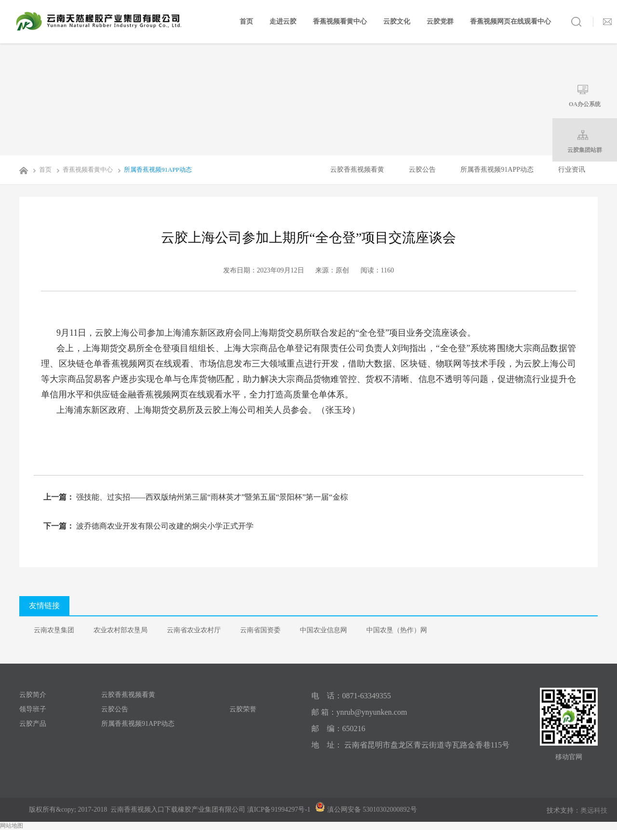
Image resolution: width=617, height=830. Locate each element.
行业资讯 (571, 169)
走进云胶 (282, 21)
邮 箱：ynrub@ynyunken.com (359, 712)
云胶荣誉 (242, 709)
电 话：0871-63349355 (351, 696)
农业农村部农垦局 (121, 630)
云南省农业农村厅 (194, 630)
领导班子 (32, 709)
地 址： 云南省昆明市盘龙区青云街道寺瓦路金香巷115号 (410, 745)
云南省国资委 (260, 630)
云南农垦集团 (54, 630)
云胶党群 (440, 21)
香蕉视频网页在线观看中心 (510, 21)
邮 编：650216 (338, 728)
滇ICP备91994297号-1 (278, 809)
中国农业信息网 (323, 630)
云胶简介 (32, 694)
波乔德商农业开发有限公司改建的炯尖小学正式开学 (164, 526)
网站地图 (11, 825)
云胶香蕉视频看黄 (357, 169)
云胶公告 (422, 169)
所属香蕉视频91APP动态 (153, 169)
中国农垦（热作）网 (396, 630)
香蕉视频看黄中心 (340, 21)
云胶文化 (396, 21)
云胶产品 (32, 723)
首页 (246, 21)
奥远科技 (593, 810)
